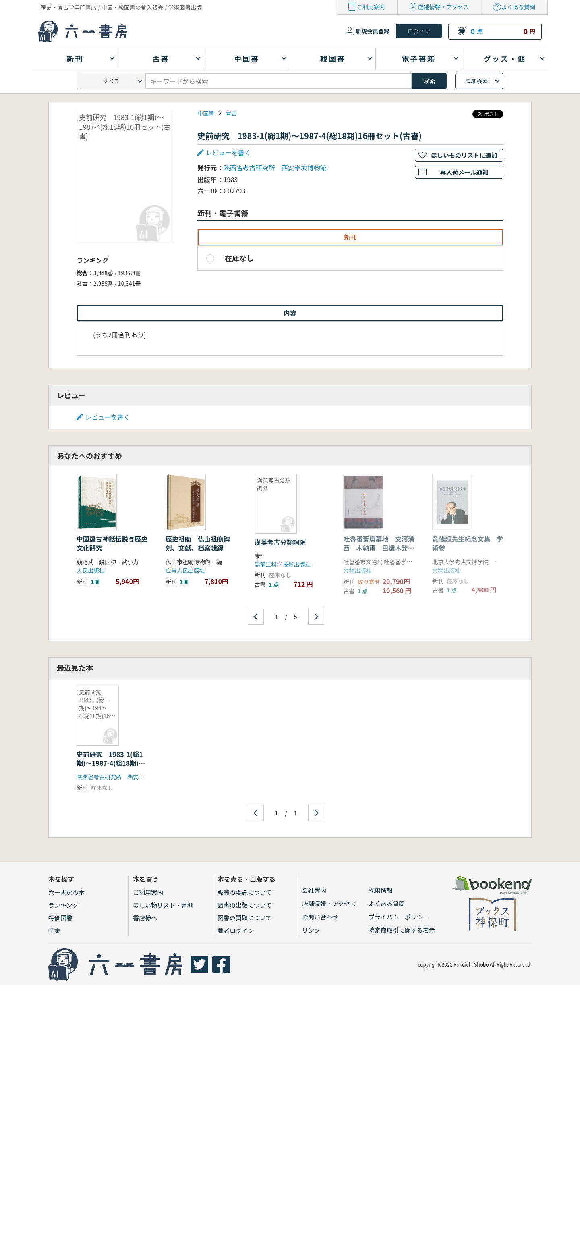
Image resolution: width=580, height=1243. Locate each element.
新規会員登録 (372, 31)
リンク (311, 930)
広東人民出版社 (185, 570)
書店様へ (145, 917)
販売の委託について (245, 892)
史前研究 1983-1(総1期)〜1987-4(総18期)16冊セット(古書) (111, 763)
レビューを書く (228, 152)
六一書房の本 (66, 892)
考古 (231, 113)
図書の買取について (245, 917)
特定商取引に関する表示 (402, 930)
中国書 (205, 113)
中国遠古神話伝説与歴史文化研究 (112, 543)
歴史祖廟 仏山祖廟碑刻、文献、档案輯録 (198, 543)
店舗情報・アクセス (443, 7)
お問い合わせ (320, 917)
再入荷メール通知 (464, 172)
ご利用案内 (371, 7)
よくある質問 (518, 7)
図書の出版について (245, 905)
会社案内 (314, 890)
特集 (54, 930)
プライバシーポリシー (399, 917)
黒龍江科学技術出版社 (283, 564)
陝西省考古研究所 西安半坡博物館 (275, 168)
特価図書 (60, 917)
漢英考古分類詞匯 (280, 542)
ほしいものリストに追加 (464, 155)
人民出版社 (91, 570)
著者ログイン (236, 930)
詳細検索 (476, 81)
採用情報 (381, 890)
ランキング (63, 905)
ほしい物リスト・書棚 (163, 905)
